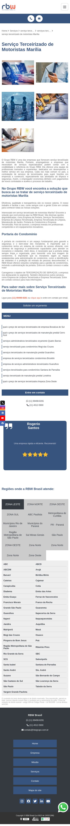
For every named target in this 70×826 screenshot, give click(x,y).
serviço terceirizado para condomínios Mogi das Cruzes (28, 347)
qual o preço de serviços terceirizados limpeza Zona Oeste (30, 381)
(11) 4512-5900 (35, 405)
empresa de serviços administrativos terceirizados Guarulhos (31, 364)
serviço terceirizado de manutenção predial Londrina (27, 376)
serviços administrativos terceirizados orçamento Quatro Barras (32, 341)
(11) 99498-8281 (20, 298)
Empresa (34, 753)
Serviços (35, 771)
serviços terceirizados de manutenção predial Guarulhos (29, 352)
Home (35, 743)
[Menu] (64, 7)
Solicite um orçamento (35, 305)
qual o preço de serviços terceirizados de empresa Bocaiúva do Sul (33, 327)
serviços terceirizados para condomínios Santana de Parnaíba (31, 370)
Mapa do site (35, 790)
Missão (35, 762)
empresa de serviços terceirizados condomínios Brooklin (29, 358)
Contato (35, 781)
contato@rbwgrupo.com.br (35, 730)
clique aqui (36, 298)
